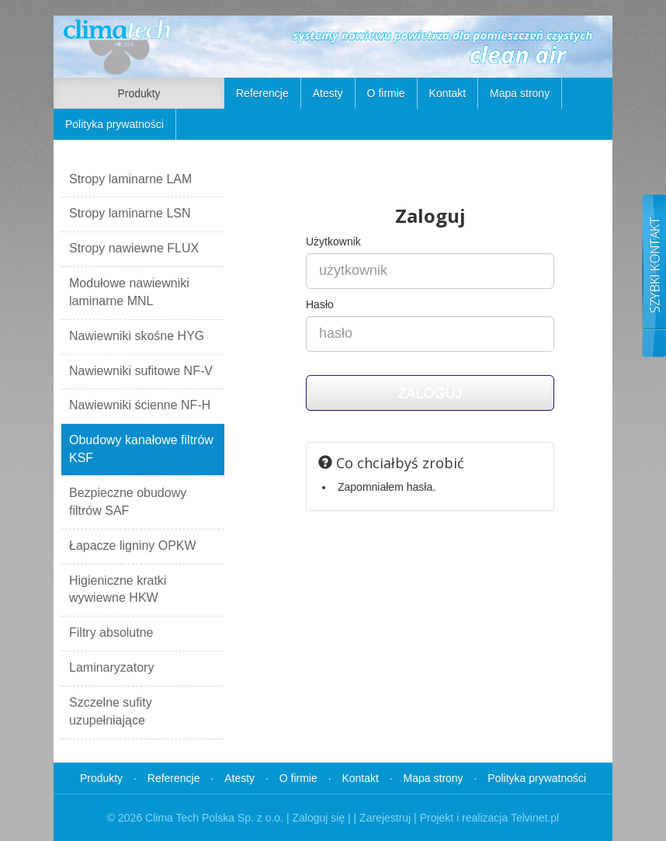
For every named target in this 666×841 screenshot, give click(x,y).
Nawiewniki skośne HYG (136, 335)
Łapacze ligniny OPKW (132, 545)
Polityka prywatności (114, 124)
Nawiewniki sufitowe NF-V (141, 370)
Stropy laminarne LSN (130, 213)
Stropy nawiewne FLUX (134, 248)
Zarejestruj (385, 817)
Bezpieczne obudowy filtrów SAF (127, 501)
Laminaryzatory (111, 667)
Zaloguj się (318, 817)
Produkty (138, 93)
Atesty (328, 93)
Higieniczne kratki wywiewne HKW (117, 589)
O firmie (386, 93)
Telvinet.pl (535, 817)
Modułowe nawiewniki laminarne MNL (129, 292)
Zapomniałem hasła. (386, 487)
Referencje (262, 93)
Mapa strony (520, 93)
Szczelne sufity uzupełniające (110, 711)
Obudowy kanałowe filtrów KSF (141, 448)
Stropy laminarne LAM (130, 179)
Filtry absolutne (111, 632)
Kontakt (447, 93)
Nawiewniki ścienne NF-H (139, 405)
